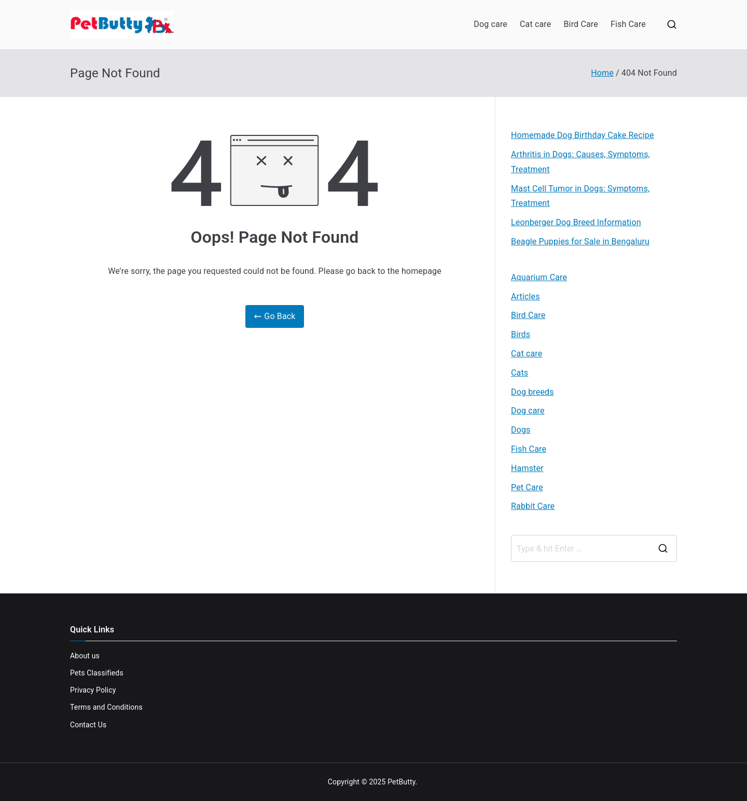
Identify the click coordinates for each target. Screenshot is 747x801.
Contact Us (88, 725)
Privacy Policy (93, 690)
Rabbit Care (533, 506)
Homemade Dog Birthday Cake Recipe (582, 135)
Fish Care (628, 24)
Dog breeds (532, 392)
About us (85, 656)
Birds (520, 334)
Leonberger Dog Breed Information (576, 222)
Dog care (490, 24)
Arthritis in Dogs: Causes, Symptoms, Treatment (580, 161)
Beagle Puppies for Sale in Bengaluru (580, 241)
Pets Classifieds (96, 673)
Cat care (535, 24)
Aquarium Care (539, 277)
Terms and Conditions (106, 707)
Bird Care (580, 24)
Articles (525, 296)
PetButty (402, 782)
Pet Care (527, 487)
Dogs (521, 430)
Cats (519, 373)
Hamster (527, 468)
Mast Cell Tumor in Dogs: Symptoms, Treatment (580, 196)
